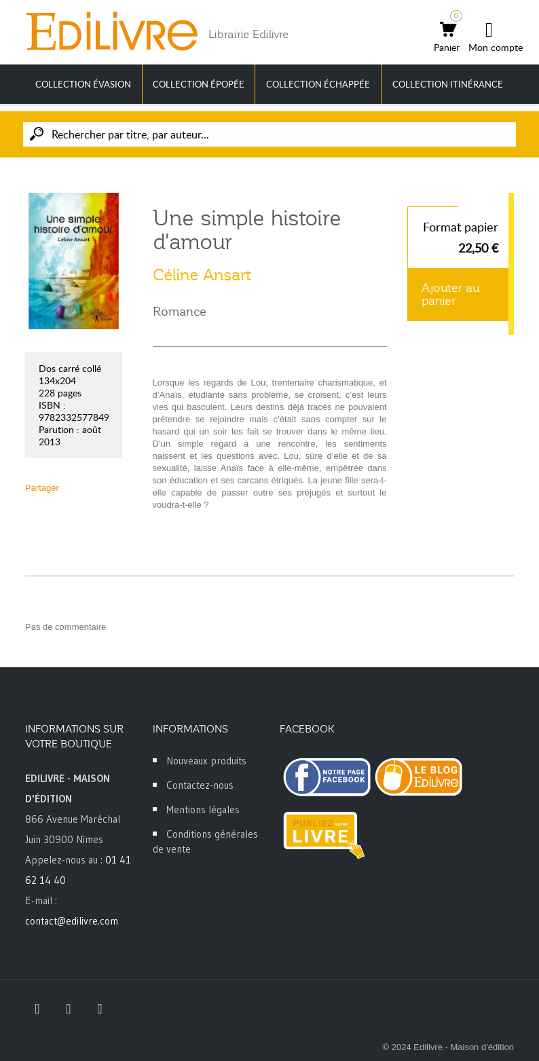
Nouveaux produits (206, 760)
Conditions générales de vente (205, 841)
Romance (179, 311)
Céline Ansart (202, 275)
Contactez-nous (200, 785)
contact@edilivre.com (71, 920)
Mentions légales (203, 809)
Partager (42, 488)
